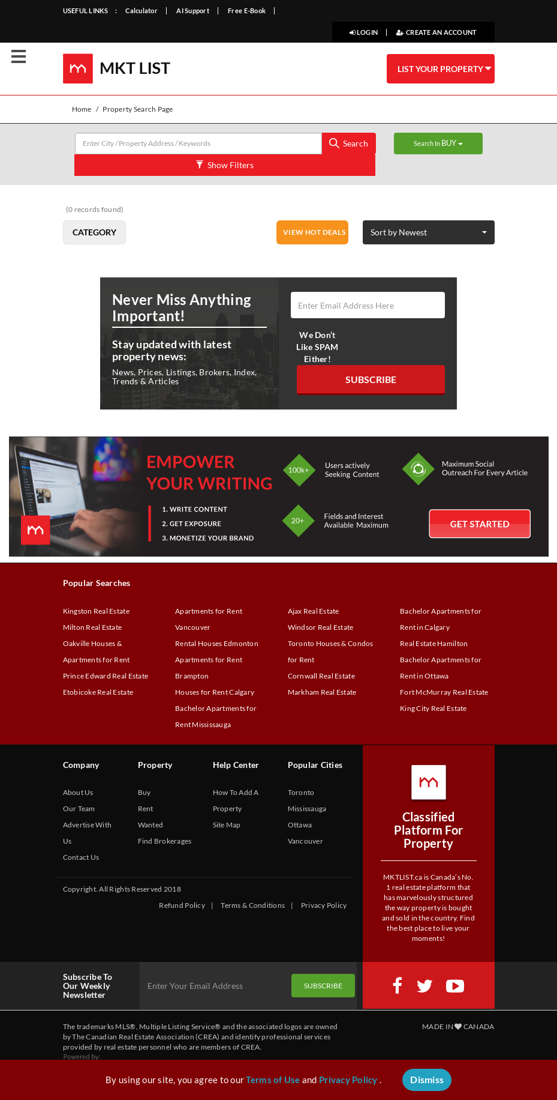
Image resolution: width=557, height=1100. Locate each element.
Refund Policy (181, 905)
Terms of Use (273, 1079)
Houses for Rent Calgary (214, 692)
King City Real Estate (433, 708)
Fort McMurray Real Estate (444, 692)
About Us (78, 792)
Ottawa (300, 824)
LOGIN (364, 32)
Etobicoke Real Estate (98, 692)
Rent (145, 808)
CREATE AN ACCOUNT (436, 32)
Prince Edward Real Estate (106, 675)
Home (82, 108)
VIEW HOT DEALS (314, 232)
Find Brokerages (165, 840)
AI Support (192, 10)
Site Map (227, 824)
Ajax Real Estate (313, 610)
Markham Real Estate (322, 692)
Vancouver (305, 840)
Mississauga (307, 808)
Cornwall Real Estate (321, 675)
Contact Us (81, 857)
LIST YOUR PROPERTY (444, 68)
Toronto (301, 792)
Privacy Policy (324, 905)
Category (94, 232)
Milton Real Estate (92, 627)
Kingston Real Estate (96, 610)
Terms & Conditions (253, 905)
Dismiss (427, 1079)
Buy (144, 792)
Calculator (141, 10)
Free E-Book (247, 10)
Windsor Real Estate (321, 627)
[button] (429, 232)
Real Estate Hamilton (434, 643)
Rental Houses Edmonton (216, 643)
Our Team (79, 808)
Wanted (151, 824)
